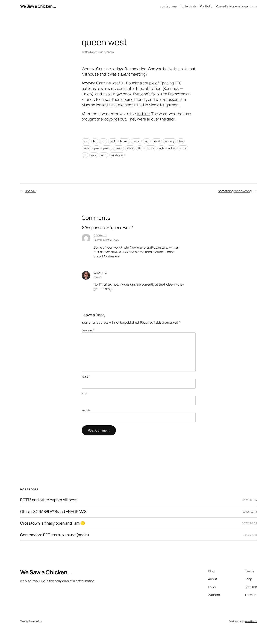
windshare (117, 155)
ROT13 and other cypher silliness (48, 500)
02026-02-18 (250, 511)
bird (103, 141)
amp (86, 141)
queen (118, 148)
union (171, 148)
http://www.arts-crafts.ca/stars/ (146, 247)
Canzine (103, 68)
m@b (117, 94)
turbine (143, 113)
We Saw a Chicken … (38, 6)
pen (96, 148)
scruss (97, 52)
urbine (182, 148)
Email (85, 393)
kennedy (169, 141)
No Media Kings (156, 105)
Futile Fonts (188, 6)
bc (94, 141)
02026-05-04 (249, 500)
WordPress (251, 621)
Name (86, 376)
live (181, 141)
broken (124, 141)
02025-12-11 (250, 534)
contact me (168, 6)
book (113, 141)
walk (93, 155)
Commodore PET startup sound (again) (54, 535)
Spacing (167, 83)
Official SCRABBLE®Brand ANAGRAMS (53, 511)
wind (103, 155)
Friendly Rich (93, 99)
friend (157, 141)
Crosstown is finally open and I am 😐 (52, 523)
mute (87, 148)
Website (86, 410)
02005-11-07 (100, 272)
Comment (88, 330)
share (130, 148)
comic (136, 141)
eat (147, 141)
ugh (161, 148)
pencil (106, 148)
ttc (140, 148)
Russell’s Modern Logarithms (236, 6)
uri (85, 155)
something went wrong (235, 191)
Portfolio (206, 6)
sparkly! (30, 191)
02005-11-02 (100, 235)
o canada (109, 52)
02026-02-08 (249, 523)
